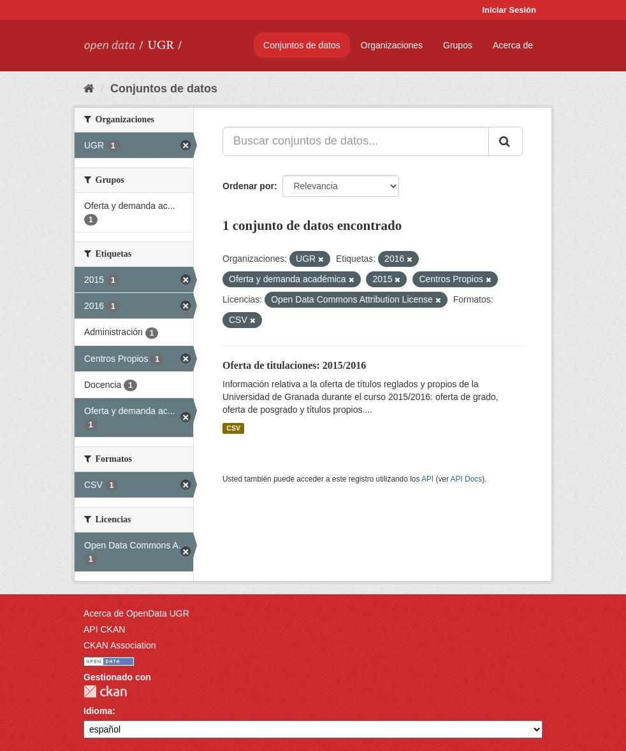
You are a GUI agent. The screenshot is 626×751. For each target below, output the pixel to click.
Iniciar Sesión (509, 10)
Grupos (457, 45)
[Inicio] (89, 88)
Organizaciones (392, 45)
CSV (233, 428)
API (427, 479)
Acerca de (513, 45)
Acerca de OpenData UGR (136, 613)
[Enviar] (505, 141)
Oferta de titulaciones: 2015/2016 (294, 365)
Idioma (98, 711)
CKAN (105, 691)
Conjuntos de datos (301, 45)
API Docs (467, 479)
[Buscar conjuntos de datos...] (355, 141)
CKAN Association (120, 645)
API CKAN (104, 629)
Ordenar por (248, 186)
